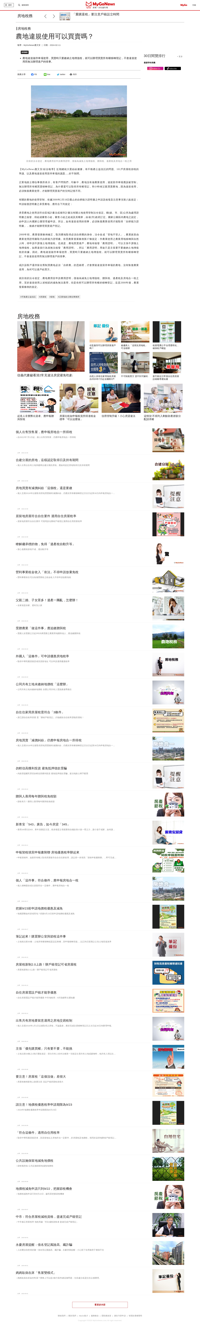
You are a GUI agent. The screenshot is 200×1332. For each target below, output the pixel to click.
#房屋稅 (42, 297)
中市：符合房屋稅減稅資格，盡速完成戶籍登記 (49, 1216)
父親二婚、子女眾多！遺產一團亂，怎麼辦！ (47, 600)
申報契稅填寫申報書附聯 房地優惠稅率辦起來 (47, 852)
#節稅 (52, 297)
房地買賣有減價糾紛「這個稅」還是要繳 (44, 488)
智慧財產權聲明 (135, 1316)
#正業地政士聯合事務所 (68, 297)
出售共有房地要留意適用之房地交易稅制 (44, 1020)
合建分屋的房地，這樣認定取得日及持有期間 (47, 460)
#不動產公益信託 (28, 297)
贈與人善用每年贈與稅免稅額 (36, 796)
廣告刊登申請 (120, 1316)
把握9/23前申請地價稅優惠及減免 (39, 908)
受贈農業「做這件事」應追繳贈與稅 (41, 628)
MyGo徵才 (83, 1316)
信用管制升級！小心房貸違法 (118, 416)
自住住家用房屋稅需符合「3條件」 (40, 712)
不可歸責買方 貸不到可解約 (134, 376)
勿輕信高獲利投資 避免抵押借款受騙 (41, 768)
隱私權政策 (106, 1316)
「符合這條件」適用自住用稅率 (38, 1132)
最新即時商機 (149, 63)
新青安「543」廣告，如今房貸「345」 (43, 824)
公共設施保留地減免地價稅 (34, 1160)
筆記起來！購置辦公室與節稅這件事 (41, 936)
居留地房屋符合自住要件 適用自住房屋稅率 (46, 516)
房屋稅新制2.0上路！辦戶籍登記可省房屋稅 (46, 964)
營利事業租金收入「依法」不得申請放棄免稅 (47, 572)
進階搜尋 (25, 5)
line (46, 74)
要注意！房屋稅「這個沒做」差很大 (41, 1076)
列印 (73, 74)
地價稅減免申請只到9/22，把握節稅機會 (44, 1188)
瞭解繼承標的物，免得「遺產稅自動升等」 (45, 544)
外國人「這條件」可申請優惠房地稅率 (42, 656)
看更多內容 (99, 1305)
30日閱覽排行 (154, 56)
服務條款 (95, 1316)
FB (33, 74)
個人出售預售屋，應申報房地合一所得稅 (44, 432)
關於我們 (72, 1316)
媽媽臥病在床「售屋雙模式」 (36, 1272)
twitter (60, 74)
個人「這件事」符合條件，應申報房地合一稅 (47, 880)
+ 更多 (180, 56)
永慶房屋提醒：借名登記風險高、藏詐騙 (44, 1244)
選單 (10, 5)
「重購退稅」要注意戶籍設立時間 (95, 14)
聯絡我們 (61, 1316)
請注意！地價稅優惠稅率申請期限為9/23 (44, 1104)
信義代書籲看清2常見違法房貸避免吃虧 (44, 375)
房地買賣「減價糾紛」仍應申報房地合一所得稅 (49, 740)
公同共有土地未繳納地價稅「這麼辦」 (42, 684)
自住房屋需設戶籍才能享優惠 (36, 992)
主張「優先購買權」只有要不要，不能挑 (44, 1048)
